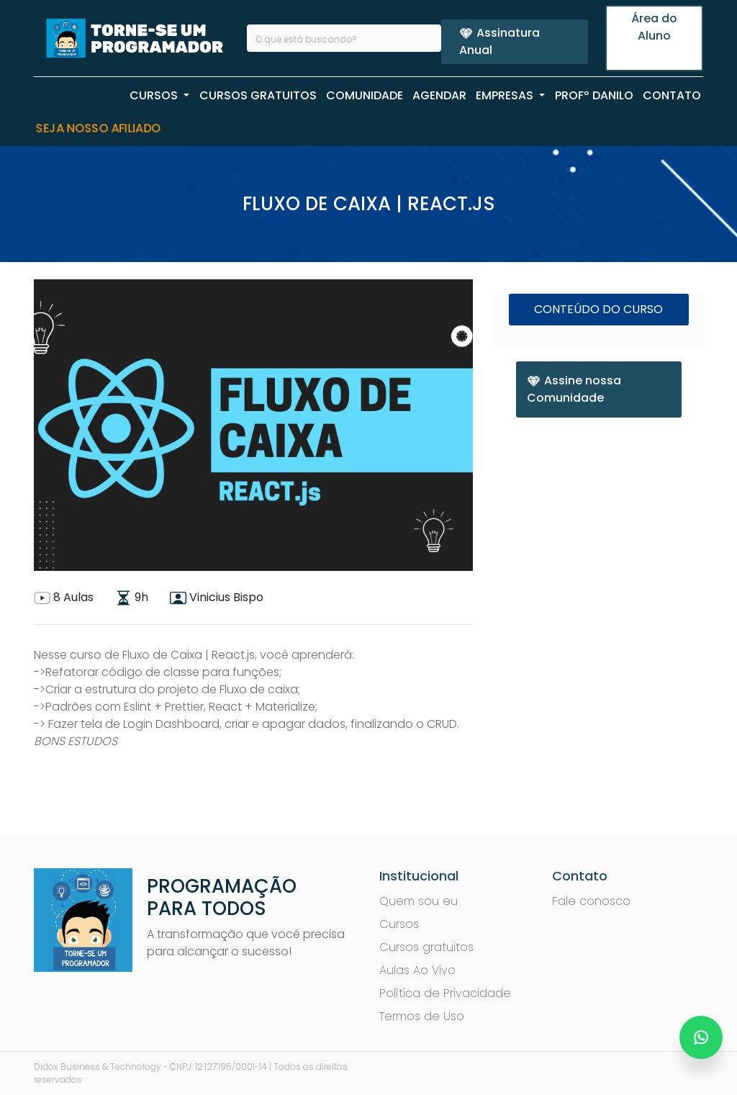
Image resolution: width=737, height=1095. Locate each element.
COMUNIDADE (364, 95)
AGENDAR (439, 95)
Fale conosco (591, 901)
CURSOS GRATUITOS (258, 95)
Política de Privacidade (445, 993)
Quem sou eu (418, 901)
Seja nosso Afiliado (98, 129)
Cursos (399, 924)
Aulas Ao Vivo (417, 970)
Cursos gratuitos (426, 947)
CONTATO (672, 95)
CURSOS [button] (155, 95)
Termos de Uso (421, 1016)
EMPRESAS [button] (506, 95)
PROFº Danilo (594, 95)
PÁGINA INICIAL (78, 95)
